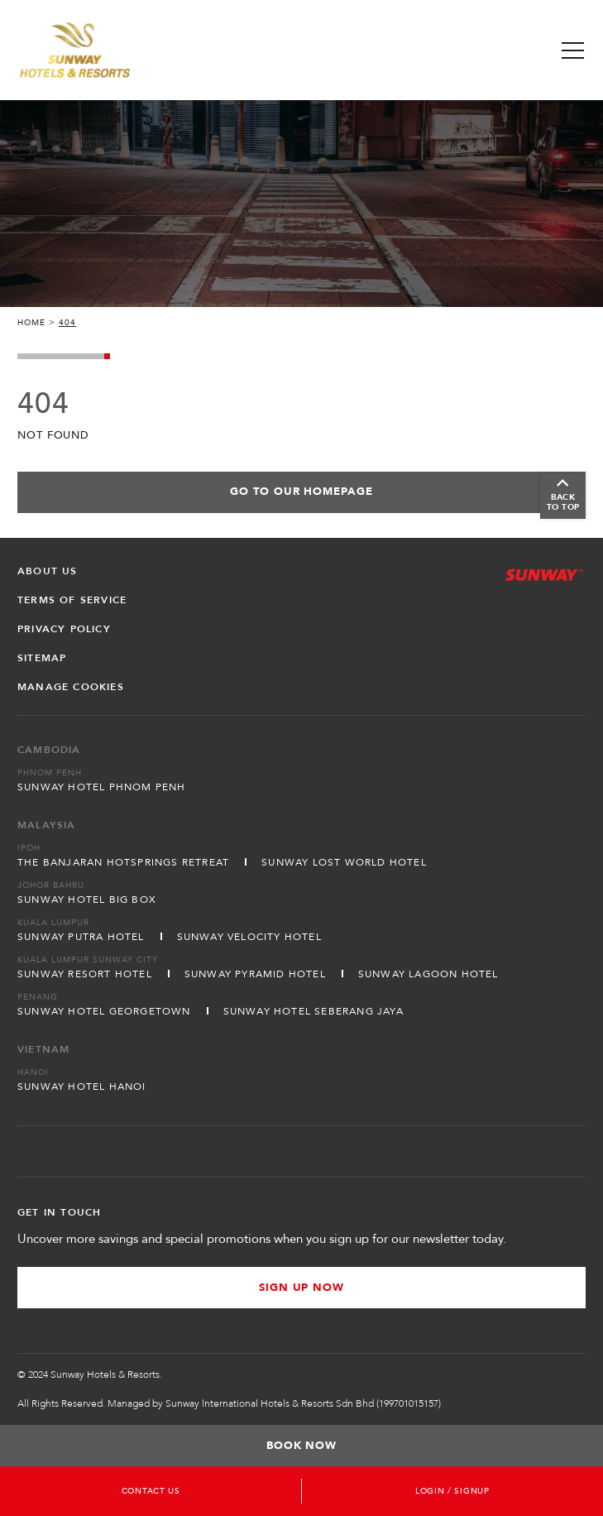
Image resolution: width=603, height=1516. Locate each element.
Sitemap (41, 657)
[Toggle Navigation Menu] (573, 50)
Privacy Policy (64, 629)
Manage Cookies (70, 686)
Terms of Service (72, 600)
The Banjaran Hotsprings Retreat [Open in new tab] (123, 862)
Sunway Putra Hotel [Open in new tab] (81, 936)
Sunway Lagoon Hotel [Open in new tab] (428, 974)
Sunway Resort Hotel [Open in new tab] (84, 974)
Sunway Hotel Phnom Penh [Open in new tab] (101, 787)
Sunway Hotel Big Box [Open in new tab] (86, 899)
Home (31, 323)
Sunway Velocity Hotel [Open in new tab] (249, 936)
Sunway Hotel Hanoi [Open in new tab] (81, 1086)
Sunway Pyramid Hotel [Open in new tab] (255, 974)
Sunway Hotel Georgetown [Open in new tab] (104, 1011)
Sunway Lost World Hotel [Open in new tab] (344, 862)
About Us (47, 571)
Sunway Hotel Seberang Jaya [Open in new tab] (313, 1011)
